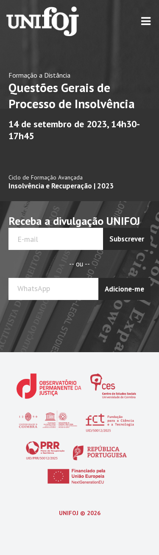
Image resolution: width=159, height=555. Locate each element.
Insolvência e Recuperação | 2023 (61, 186)
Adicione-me (124, 289)
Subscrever (126, 239)
